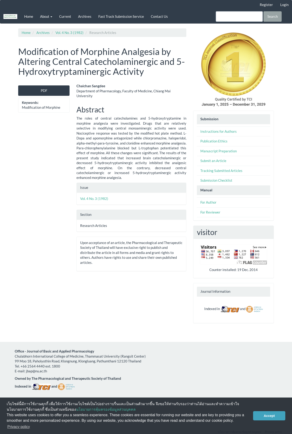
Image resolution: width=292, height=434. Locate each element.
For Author (208, 202)
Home (28, 16)
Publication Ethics (214, 141)
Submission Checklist (216, 180)
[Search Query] (239, 16)
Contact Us (159, 16)
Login (284, 5)
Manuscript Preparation (218, 151)
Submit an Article (213, 161)
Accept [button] (269, 416)
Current (65, 16)
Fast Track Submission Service (121, 16)
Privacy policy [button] (18, 427)
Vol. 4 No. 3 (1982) (69, 32)
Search (272, 16)
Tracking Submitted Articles (221, 171)
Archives (84, 16)
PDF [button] (44, 90)
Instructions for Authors (218, 131)
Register (266, 5)
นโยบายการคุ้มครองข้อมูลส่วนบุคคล (106, 409)
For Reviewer (210, 212)
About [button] (46, 16)
